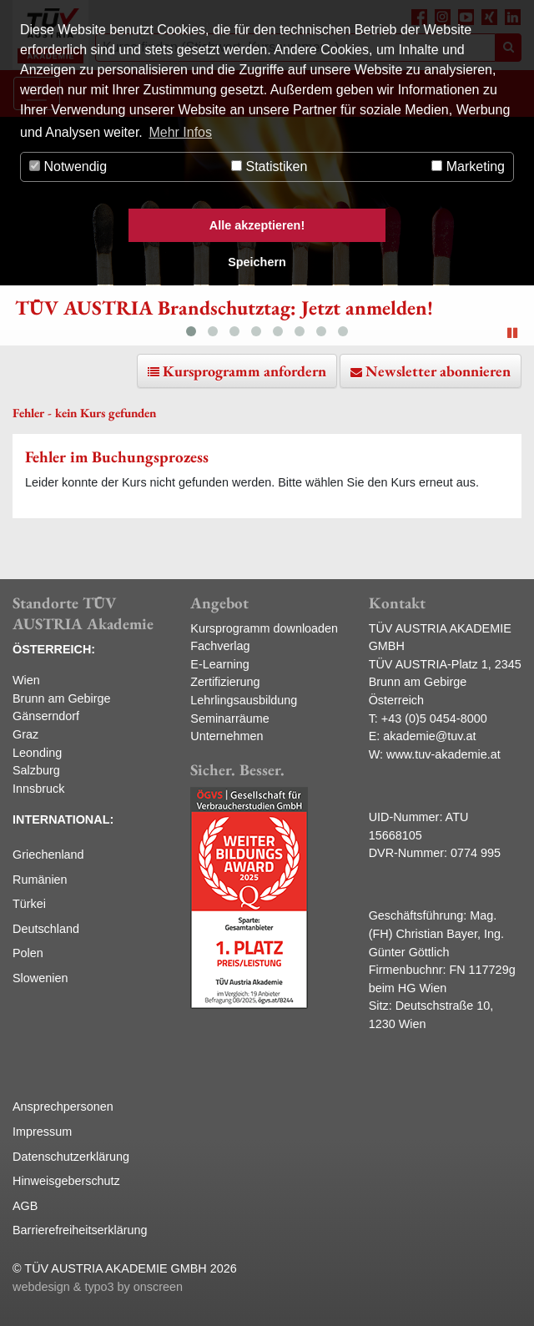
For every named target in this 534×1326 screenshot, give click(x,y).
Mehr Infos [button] (180, 132)
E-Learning (219, 664)
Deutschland (46, 928)
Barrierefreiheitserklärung (80, 1230)
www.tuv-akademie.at (443, 754)
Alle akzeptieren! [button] (257, 225)
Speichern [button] (257, 262)
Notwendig (68, 166)
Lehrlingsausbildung (243, 700)
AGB (25, 1206)
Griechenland (48, 854)
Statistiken (269, 166)
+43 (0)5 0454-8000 (434, 718)
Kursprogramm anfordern (244, 371)
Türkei (29, 903)
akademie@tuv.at (429, 736)
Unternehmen (226, 736)
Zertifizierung (224, 681)
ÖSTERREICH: (54, 649)
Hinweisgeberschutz (66, 1180)
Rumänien (40, 879)
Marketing (468, 166)
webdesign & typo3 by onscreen (98, 1286)
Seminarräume (229, 718)
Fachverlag (219, 646)
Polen (28, 953)
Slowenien (40, 978)
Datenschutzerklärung (71, 1156)
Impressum (42, 1131)
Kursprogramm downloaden (264, 628)
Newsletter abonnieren (438, 371)
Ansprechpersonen (63, 1106)
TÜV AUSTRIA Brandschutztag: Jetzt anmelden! (224, 307)
